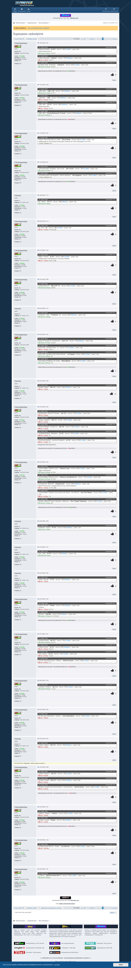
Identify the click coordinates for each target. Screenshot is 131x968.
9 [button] (106, 39)
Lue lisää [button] (57, 964)
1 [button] (96, 39)
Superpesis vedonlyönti (28, 34)
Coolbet (67, 49)
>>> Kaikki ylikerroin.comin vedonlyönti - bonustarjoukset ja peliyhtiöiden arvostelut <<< (65, 958)
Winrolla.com (75, 900)
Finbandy (17, 195)
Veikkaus (69, 58)
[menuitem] (22, 10)
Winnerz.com (74, 18)
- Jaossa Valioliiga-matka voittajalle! (37, 28)
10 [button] (108, 39)
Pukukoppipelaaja (20, 43)
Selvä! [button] (121, 964)
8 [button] (104, 39)
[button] (84, 39)
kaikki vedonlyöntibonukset (67, 903)
